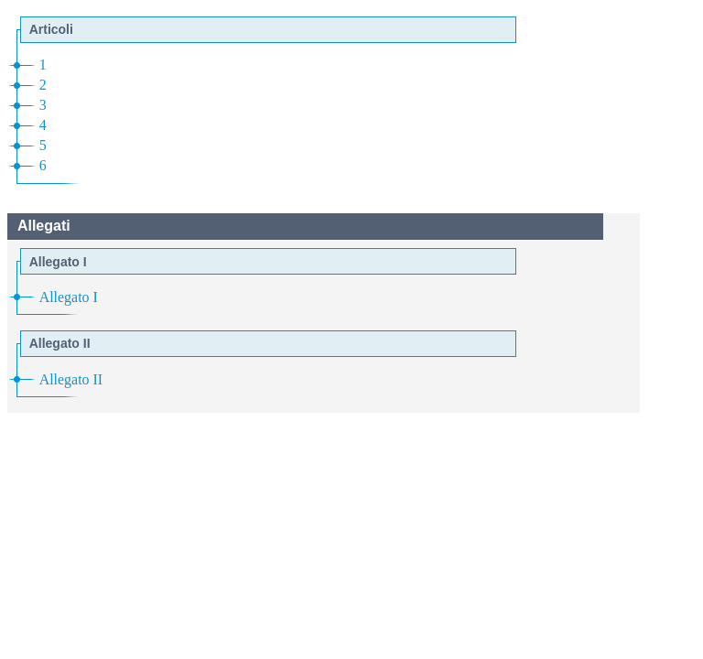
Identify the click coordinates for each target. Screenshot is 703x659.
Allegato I (68, 297)
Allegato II (71, 379)
